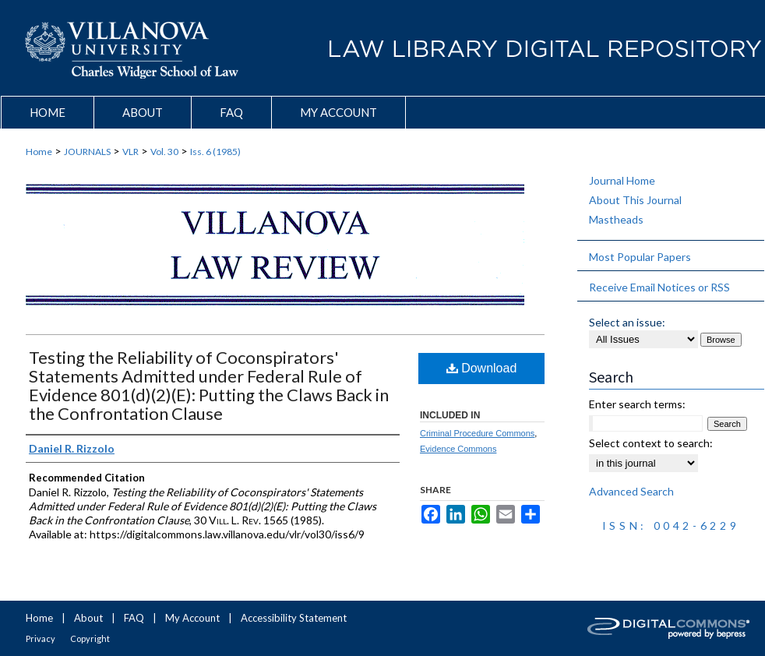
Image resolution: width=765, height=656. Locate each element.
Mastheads (616, 219)
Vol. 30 (164, 151)
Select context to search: (651, 443)
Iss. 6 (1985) (215, 151)
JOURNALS (87, 151)
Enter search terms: (637, 404)
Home (39, 151)
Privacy (40, 638)
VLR (130, 151)
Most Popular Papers (640, 256)
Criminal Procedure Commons (477, 433)
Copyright (90, 638)
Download (481, 368)
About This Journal (635, 199)
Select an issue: (627, 322)
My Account (192, 618)
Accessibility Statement (294, 618)
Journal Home (622, 180)
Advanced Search (631, 491)
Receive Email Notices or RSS (659, 287)
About (88, 618)
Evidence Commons (458, 448)
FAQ (134, 618)
